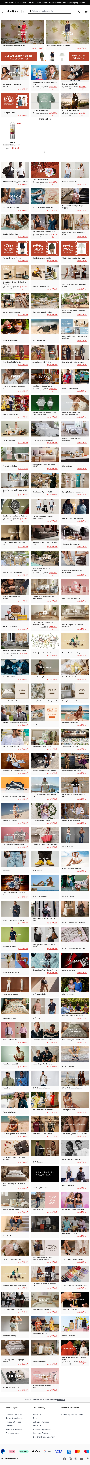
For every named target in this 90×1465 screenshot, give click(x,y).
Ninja (12, 142)
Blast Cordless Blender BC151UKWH (16, 145)
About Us (37, 1414)
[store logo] (15, 11)
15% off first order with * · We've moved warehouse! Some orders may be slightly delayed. (45, 2)
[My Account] (78, 11)
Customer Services (14, 1414)
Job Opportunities (41, 1422)
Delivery (9, 1425)
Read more (61, 1400)
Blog (35, 1418)
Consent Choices (13, 1433)
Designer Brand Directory (44, 1437)
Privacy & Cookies (13, 1422)
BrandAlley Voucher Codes (72, 1414)
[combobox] (49, 11)
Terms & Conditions (14, 1418)
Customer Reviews (41, 1433)
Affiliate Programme (42, 1429)
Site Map (37, 1425)
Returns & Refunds (14, 1429)
